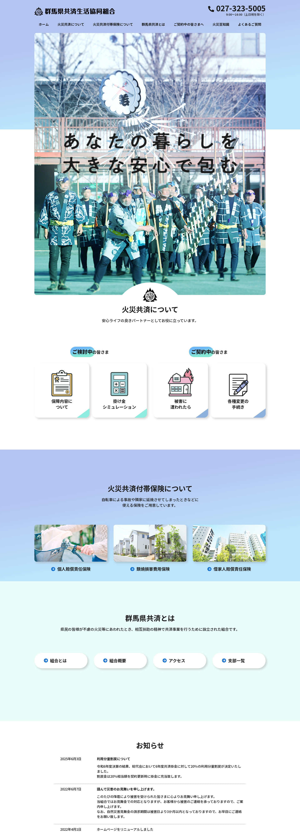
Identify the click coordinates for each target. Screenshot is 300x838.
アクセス (177, 534)
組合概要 (117, 534)
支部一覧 (236, 534)
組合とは (58, 534)
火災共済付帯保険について (113, 24)
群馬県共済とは (153, 24)
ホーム (44, 24)
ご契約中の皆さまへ (189, 24)
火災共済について (71, 24)
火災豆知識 (220, 24)
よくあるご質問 (249, 24)
